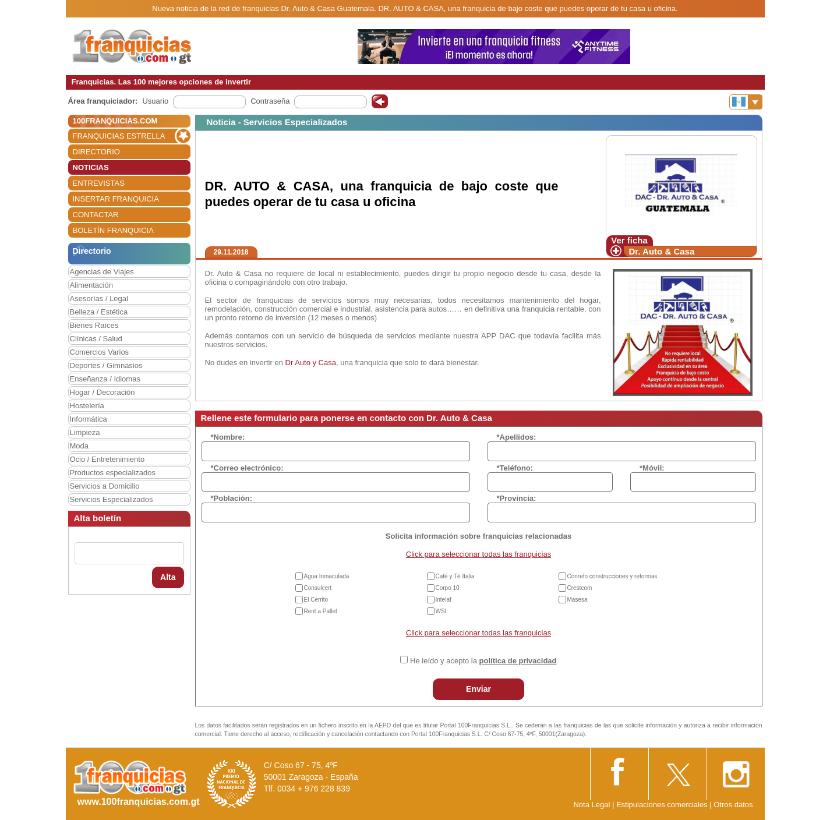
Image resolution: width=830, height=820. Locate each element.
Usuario (155, 101)
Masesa (577, 599)
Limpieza (85, 432)
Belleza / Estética (99, 312)
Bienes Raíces (94, 325)
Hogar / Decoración (102, 392)
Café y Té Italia (455, 576)
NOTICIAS (91, 167)
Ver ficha (629, 240)
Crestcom (579, 588)
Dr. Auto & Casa (662, 251)
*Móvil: (652, 468)
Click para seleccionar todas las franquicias (478, 554)
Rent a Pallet (320, 611)
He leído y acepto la (483, 660)
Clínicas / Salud (96, 338)
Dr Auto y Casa (310, 362)
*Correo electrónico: (247, 468)
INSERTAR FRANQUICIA (116, 199)
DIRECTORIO (96, 151)
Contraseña (269, 101)
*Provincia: (516, 498)
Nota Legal (591, 804)
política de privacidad (518, 660)
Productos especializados (113, 472)
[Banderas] (745, 101)
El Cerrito (316, 599)
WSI (441, 611)
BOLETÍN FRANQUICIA (113, 230)
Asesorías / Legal (99, 298)
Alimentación (91, 285)
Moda (79, 445)
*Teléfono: (515, 468)
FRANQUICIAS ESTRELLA (119, 136)
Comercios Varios (99, 352)
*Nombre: (228, 437)
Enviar (478, 689)
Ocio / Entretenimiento (107, 459)
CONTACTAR (96, 214)
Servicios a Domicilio (105, 486)
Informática (88, 419)
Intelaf (443, 599)
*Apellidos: (516, 437)
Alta (167, 577)
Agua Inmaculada (326, 576)
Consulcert (318, 588)
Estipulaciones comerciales (662, 804)
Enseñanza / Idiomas (105, 378)
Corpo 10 (448, 588)
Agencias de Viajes (102, 271)
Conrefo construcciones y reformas (612, 576)
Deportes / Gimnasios (106, 365)
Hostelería (87, 405)
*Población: (232, 498)
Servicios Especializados (111, 499)
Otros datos (733, 804)
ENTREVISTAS (99, 183)
